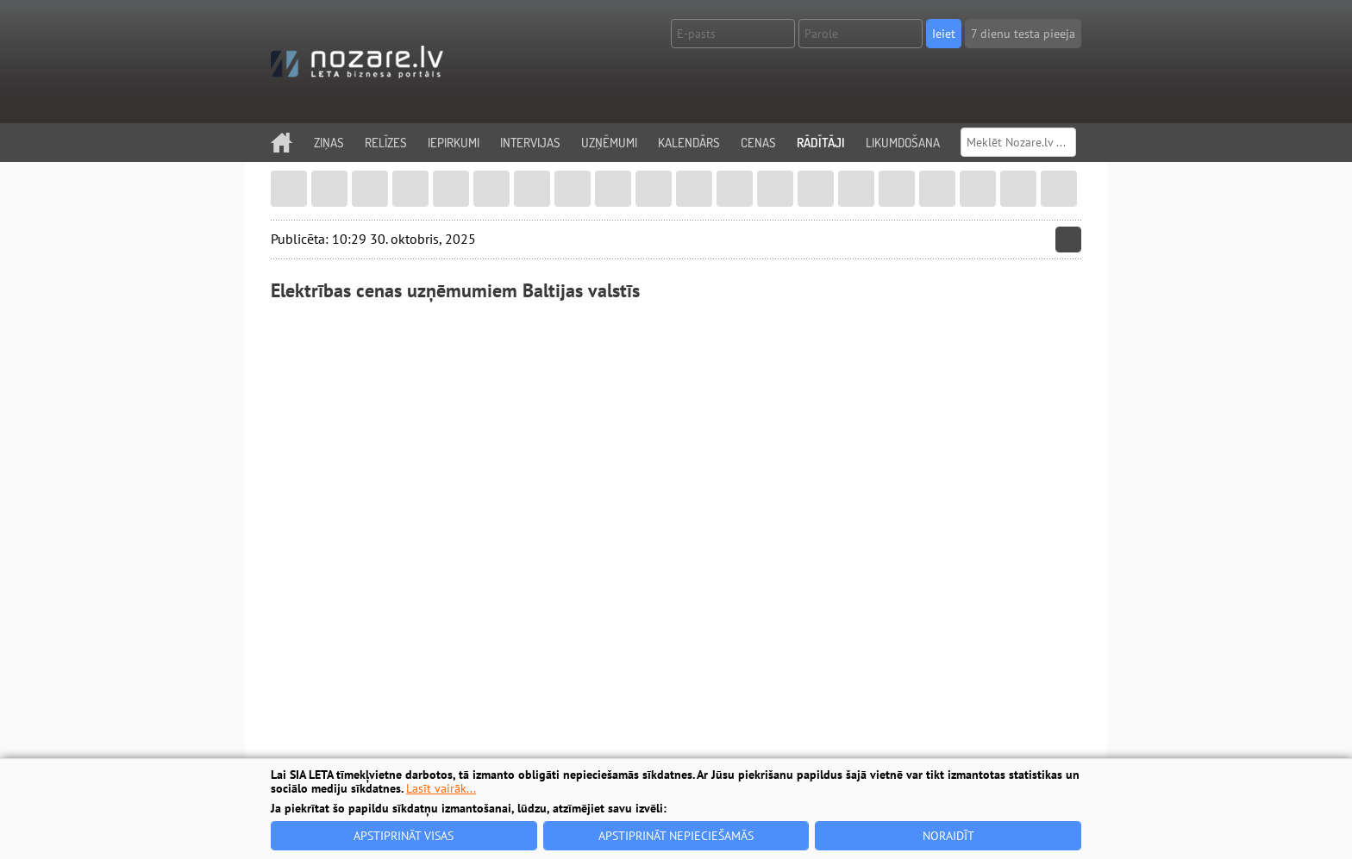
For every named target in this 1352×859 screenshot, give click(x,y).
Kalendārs (689, 142)
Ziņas (329, 142)
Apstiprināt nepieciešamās (676, 835)
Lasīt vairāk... (441, 788)
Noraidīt (948, 835)
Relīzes (386, 142)
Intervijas (530, 142)
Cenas (758, 142)
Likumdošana (903, 142)
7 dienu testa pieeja (1023, 33)
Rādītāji (821, 142)
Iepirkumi (453, 142)
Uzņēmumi (609, 142)
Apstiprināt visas (404, 835)
